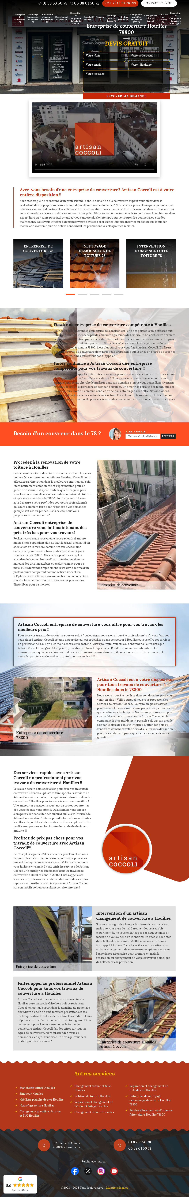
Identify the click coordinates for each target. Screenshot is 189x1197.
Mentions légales (117, 1187)
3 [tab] (94, 294)
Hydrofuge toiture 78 (123, 18)
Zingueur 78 (100, 18)
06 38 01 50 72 (139, 1148)
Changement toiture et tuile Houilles (92, 1088)
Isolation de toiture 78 (163, 18)
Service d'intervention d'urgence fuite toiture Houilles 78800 (151, 1112)
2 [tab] (82, 294)
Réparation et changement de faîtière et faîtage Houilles (93, 1104)
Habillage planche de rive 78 (111, 18)
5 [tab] (118, 294)
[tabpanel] (38, 263)
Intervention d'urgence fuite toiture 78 (47, 18)
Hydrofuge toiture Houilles (37, 1105)
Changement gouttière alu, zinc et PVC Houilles (40, 1113)
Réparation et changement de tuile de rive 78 (76, 18)
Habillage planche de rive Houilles (41, 1099)
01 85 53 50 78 (139, 1142)
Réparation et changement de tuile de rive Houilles (149, 1088)
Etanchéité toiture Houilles (37, 1087)
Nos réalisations (120, 3)
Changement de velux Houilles (94, 1112)
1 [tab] (70, 294)
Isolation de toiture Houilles (92, 1096)
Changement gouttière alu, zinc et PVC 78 (136, 18)
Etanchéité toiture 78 (89, 18)
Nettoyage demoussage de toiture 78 (33, 18)
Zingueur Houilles (31, 1093)
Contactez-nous (159, 3)
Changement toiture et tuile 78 (150, 18)
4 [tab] (106, 294)
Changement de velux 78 (61, 18)
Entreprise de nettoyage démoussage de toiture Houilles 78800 (150, 1100)
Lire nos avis (20, 1190)
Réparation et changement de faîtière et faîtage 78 (175, 18)
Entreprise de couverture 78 (19, 18)
